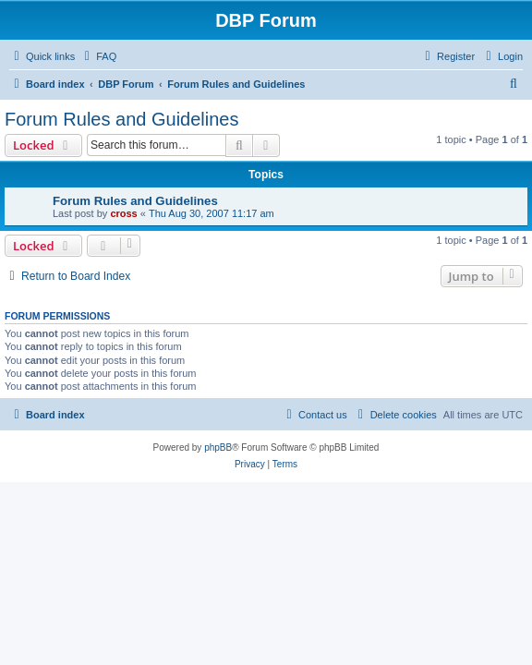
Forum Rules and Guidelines (121, 119)
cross (123, 213)
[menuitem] (97, 56)
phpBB (218, 447)
